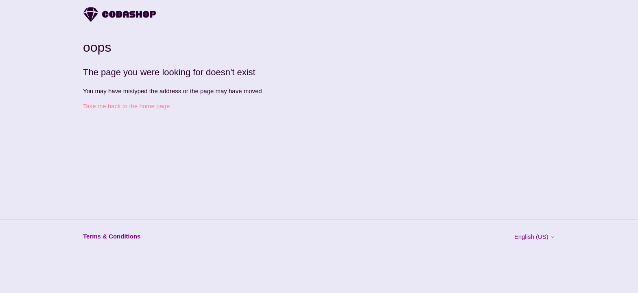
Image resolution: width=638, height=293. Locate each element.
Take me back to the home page (126, 106)
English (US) (534, 236)
